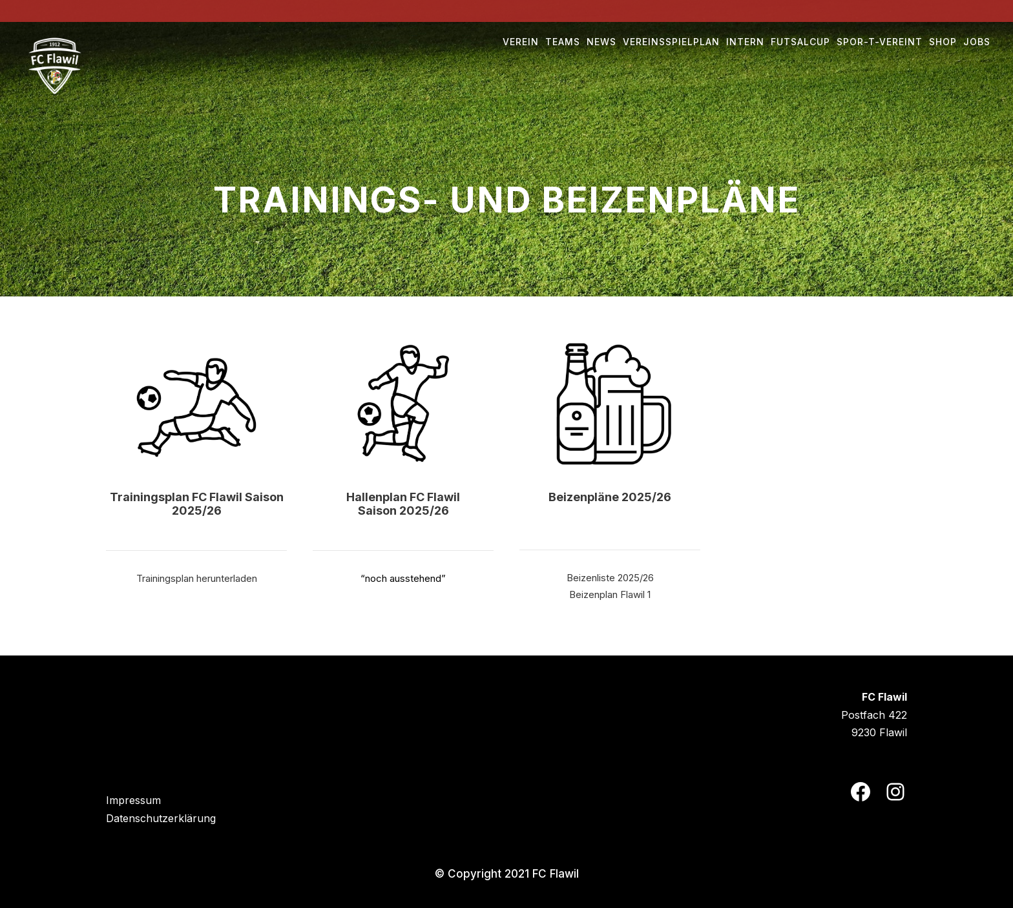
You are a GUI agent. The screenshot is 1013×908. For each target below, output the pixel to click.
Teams (562, 41)
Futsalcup (800, 41)
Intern (745, 41)
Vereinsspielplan (671, 41)
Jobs (976, 41)
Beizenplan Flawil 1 (610, 594)
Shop (943, 41)
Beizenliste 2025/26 (610, 578)
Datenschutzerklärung (161, 818)
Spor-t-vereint (880, 41)
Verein (521, 41)
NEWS (601, 41)
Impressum (133, 800)
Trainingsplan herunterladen (196, 578)
